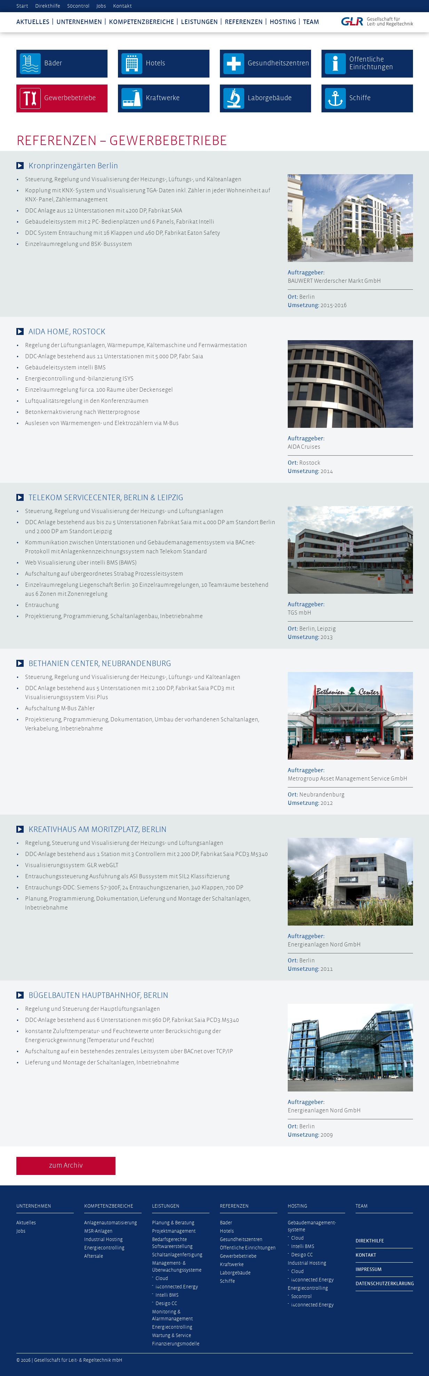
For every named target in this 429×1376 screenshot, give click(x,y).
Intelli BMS (167, 1295)
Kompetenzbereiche (141, 22)
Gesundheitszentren (241, 1239)
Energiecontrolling (104, 1248)
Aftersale (93, 1256)
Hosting (283, 22)
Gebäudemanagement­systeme (312, 1226)
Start (22, 6)
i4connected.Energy (177, 1287)
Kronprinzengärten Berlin (73, 166)
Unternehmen (79, 22)
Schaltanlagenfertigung (177, 1255)
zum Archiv (66, 1165)
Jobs (101, 6)
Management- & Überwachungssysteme (176, 1267)
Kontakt (122, 6)
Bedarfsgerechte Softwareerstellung (172, 1243)
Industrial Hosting (103, 1239)
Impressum (369, 1269)
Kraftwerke (232, 1264)
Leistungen (199, 22)
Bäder (226, 1223)
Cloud (162, 1278)
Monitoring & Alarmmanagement (172, 1315)
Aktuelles (32, 22)
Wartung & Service (171, 1335)
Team (311, 22)
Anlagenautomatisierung (110, 1223)
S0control (78, 6)
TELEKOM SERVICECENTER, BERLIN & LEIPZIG (106, 498)
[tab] (214, 166)
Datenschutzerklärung (384, 1283)
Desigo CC (166, 1303)
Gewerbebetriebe (238, 1256)
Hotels (227, 1231)
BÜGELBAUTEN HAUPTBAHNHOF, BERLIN (98, 996)
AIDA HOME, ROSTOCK (67, 332)
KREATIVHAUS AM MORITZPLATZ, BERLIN (98, 830)
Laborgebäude (235, 1273)
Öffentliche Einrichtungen (248, 1248)
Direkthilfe (47, 6)
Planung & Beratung (173, 1223)
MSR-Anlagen (98, 1231)
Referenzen (244, 22)
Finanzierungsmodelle (175, 1344)
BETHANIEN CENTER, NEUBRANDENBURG (100, 664)
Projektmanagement (174, 1231)
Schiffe (227, 1281)
